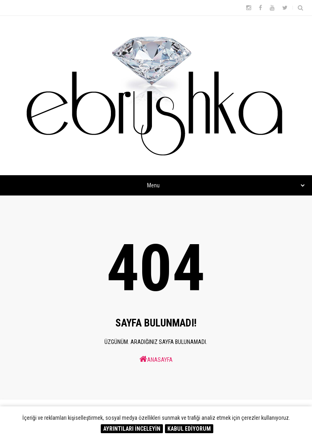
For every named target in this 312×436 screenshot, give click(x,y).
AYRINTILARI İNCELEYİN (131, 428)
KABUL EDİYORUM (189, 428)
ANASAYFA (156, 359)
